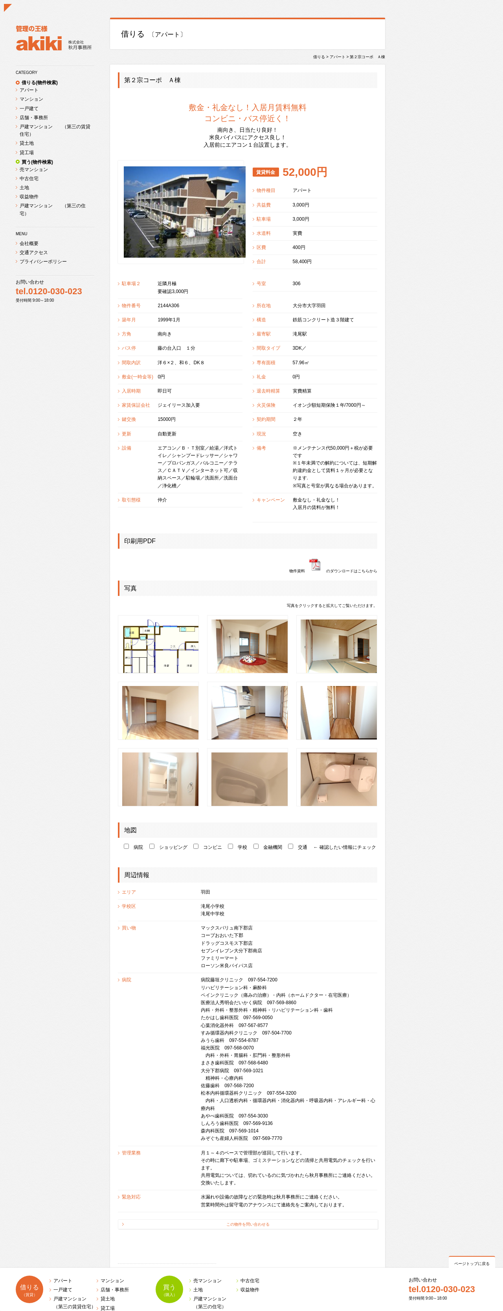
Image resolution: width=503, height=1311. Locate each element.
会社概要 (29, 243)
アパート (29, 90)
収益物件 (29, 196)
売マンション (34, 169)
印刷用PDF (140, 541)
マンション (31, 99)
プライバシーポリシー (43, 261)
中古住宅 (29, 178)
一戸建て (29, 108)
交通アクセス (34, 252)
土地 (24, 187)
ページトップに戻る (472, 1263)
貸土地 (27, 143)
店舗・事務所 (34, 117)
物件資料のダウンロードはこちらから (333, 571)
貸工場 (27, 152)
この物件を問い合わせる (248, 1224)
